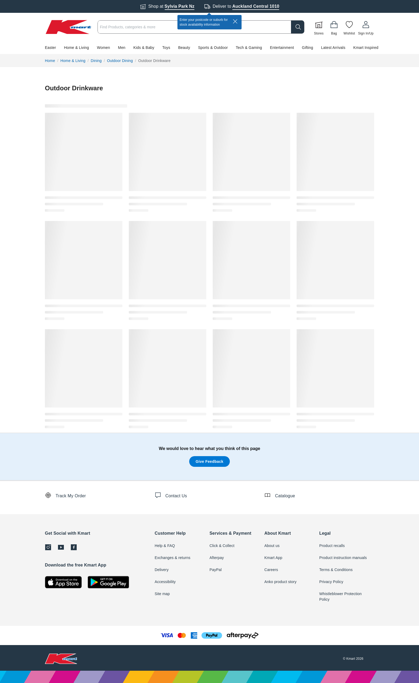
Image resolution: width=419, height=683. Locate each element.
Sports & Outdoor (213, 47)
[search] (297, 27)
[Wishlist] (349, 27)
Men (122, 47)
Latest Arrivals (333, 47)
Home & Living (76, 47)
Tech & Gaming (249, 47)
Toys (166, 47)
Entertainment (282, 47)
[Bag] (334, 27)
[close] (235, 21)
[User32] (366, 27)
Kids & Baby (143, 47)
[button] (209, 47)
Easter (50, 47)
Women (103, 47)
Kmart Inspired (365, 47)
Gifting (307, 47)
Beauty (184, 47)
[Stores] (319, 27)
